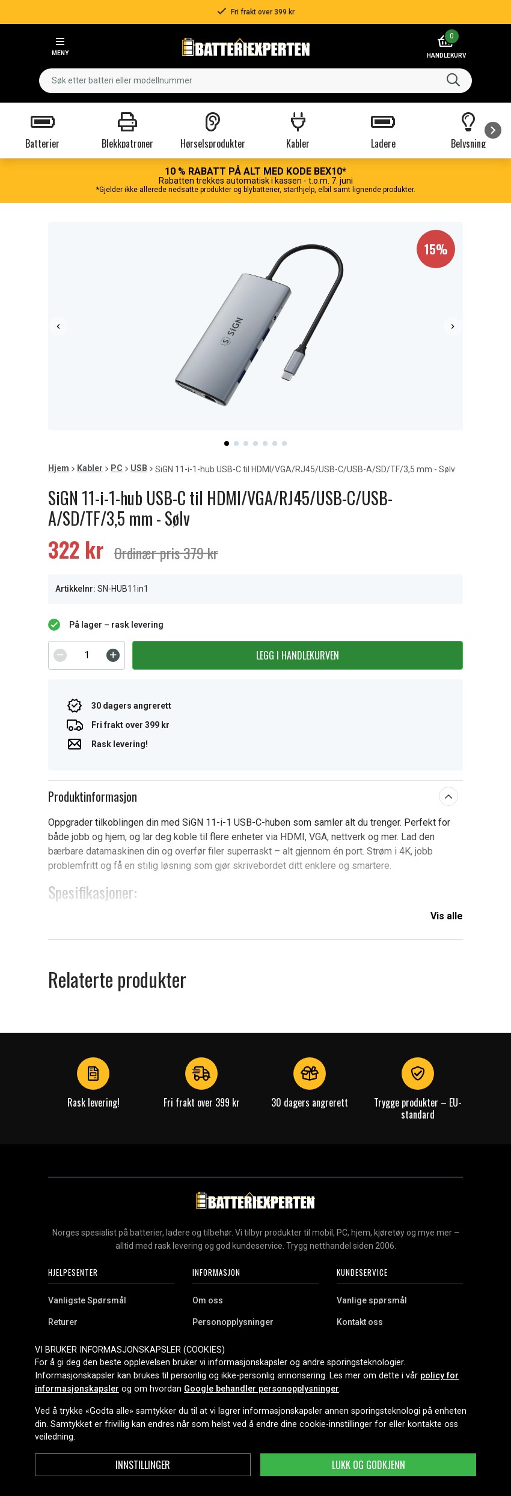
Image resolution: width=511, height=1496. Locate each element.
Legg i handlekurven (297, 655)
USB (138, 468)
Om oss (207, 1300)
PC (117, 468)
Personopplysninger (233, 1322)
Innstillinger (142, 1465)
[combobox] (255, 80)
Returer (63, 1322)
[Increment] (113, 655)
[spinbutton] (87, 655)
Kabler (90, 468)
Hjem (58, 468)
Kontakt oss (360, 1322)
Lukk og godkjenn (368, 1465)
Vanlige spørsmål (372, 1300)
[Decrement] (60, 655)
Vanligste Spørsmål (87, 1300)
